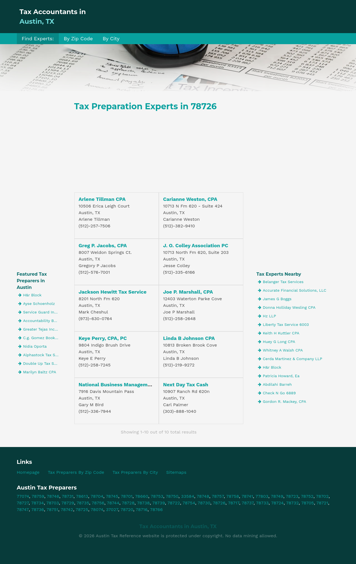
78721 (322, 503)
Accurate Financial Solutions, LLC (292, 290)
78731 (67, 496)
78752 (307, 496)
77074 (23, 496)
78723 (292, 496)
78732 (292, 503)
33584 (187, 496)
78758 (232, 496)
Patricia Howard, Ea (279, 376)
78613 (82, 496)
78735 (83, 503)
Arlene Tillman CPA (102, 199)
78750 (172, 496)
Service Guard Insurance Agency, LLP (39, 312)
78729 (67, 503)
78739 (158, 503)
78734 (37, 503)
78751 (52, 509)
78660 (141, 496)
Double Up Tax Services (39, 363)
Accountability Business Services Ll (39, 320)
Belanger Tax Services (281, 282)
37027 (112, 509)
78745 (112, 496)
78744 (113, 503)
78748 (203, 496)
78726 (219, 503)
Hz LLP (267, 316)
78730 (204, 503)
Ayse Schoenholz (36, 303)
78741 (247, 496)
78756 (98, 503)
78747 (23, 509)
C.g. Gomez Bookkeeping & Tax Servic (39, 338)
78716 (141, 509)
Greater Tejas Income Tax (39, 329)
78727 (23, 503)
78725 (82, 509)
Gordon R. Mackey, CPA (282, 401)
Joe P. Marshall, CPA (188, 292)
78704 (97, 496)
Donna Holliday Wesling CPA (287, 307)
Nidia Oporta (32, 346)
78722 (173, 503)
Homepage (28, 472)
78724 (277, 503)
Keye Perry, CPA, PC (103, 338)
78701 (127, 496)
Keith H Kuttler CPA (278, 333)
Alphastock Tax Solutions (39, 355)
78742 (67, 509)
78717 (233, 503)
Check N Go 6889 (277, 393)
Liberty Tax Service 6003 (283, 324)
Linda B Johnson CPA (189, 338)
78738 (143, 503)
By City (111, 38)
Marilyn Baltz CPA (37, 372)
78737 (248, 503)
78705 (307, 503)
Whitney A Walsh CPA (280, 350)
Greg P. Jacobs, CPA (103, 245)
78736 (37, 509)
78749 (277, 496)
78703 (52, 503)
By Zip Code (78, 38)
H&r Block (30, 295)
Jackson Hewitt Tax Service (113, 292)
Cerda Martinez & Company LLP (290, 359)
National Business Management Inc (122, 384)
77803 (261, 496)
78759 (37, 496)
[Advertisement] (238, 16)
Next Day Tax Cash (186, 384)
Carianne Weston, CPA (190, 199)
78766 (156, 509)
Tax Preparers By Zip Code (76, 472)
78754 (189, 503)
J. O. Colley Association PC (195, 245)
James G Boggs (275, 299)
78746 (53, 496)
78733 (262, 503)
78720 (127, 509)
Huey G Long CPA (276, 341)
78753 (157, 496)
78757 (218, 496)
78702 (322, 496)
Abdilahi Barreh (275, 384)
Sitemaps (176, 472)
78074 (97, 509)
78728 (128, 503)
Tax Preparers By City (135, 472)
